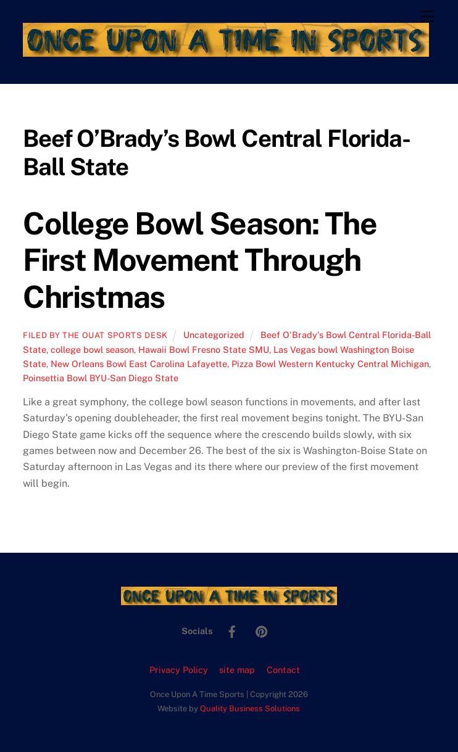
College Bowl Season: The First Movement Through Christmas (200, 260)
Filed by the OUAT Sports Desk (95, 335)
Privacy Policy (178, 669)
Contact (283, 669)
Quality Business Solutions (250, 708)
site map (237, 669)
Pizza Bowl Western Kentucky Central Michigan (330, 363)
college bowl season (92, 349)
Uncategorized (213, 334)
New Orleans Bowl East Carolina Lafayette (139, 363)
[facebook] (232, 630)
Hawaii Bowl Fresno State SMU (203, 349)
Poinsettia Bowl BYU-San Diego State (100, 378)
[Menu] (427, 17)
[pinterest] (261, 630)
